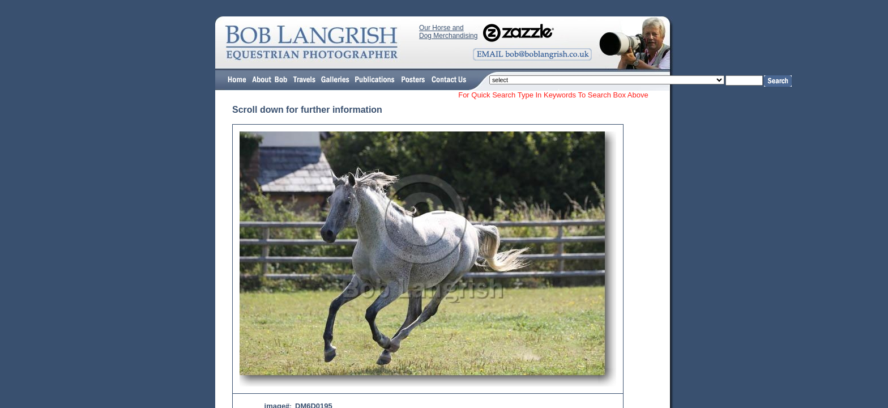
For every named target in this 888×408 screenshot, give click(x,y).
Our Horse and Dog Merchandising (448, 32)
